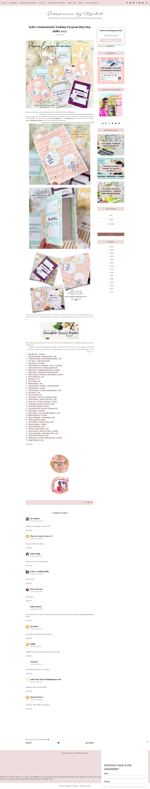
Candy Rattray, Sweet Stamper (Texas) (41, 404)
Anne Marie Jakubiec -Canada (38, 406)
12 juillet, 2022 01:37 (36, 556)
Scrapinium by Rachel (75, 13)
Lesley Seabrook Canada (36, 420)
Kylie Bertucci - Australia (36, 354)
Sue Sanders (35, 518)
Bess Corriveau (36, 589)
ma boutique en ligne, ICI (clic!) (85, 314)
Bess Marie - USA (34, 392)
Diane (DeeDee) (36, 697)
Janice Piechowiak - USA (36, 426)
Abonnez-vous (111, 40)
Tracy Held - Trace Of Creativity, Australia (42, 397)
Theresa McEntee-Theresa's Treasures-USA (43, 408)
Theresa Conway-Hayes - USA (38, 429)
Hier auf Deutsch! (92, 3)
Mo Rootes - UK (33, 379)
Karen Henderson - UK (36, 377)
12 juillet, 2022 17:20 (36, 664)
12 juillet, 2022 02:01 (36, 574)
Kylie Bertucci (35, 606)
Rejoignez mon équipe (28, 3)
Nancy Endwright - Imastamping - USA (41, 417)
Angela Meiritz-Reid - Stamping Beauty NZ (42, 368)
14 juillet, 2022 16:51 (36, 699)
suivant (29, 743)
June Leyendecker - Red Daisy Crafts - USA (43, 433)
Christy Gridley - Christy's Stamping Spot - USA (44, 390)
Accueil (4, 3)
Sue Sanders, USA (34, 381)
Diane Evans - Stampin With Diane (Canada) (43, 372)
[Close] (147, 741)
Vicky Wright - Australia (36, 410)
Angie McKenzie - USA (36, 440)
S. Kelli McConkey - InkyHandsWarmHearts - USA (45, 358)
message (110, 227)
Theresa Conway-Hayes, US (41, 536)
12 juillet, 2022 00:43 (36, 521)
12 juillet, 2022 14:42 (36, 629)
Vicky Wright (35, 554)
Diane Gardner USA (35, 395)
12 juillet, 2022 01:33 (36, 538)
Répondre (29, 530)
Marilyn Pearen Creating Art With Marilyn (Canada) (45, 374)
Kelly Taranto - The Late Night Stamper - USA (44, 413)
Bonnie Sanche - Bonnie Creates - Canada (43, 431)
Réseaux (41, 3)
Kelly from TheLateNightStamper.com (45, 679)
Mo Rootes (34, 626)
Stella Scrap (71, 3)
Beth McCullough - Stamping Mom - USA (42, 356)
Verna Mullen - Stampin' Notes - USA (40, 422)
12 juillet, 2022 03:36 (36, 609)
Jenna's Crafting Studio (39, 571)
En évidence (56, 118)
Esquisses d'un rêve (36, 120)
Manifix (81, 3)
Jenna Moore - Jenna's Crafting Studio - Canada (45, 438)
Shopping (13, 3)
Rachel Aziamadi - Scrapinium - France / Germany (45, 365)
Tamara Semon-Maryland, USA (38, 435)
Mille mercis (69, 118)
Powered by (105, 46)
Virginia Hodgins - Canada (37, 424)
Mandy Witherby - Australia (37, 415)
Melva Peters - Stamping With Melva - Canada (44, 370)
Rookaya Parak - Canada (36, 388)
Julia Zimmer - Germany (36, 363)
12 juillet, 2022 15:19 (36, 646)
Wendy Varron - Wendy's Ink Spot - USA (42, 399)
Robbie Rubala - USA (35, 383)
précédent (90, 743)
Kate (89, 786)
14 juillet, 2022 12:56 (36, 682)
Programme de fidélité (56, 3)
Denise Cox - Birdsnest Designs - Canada (42, 401)
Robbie (33, 644)
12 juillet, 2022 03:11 (36, 591)
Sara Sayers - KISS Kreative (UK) (39, 361)
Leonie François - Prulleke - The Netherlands (43, 386)
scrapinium (83, 753)
